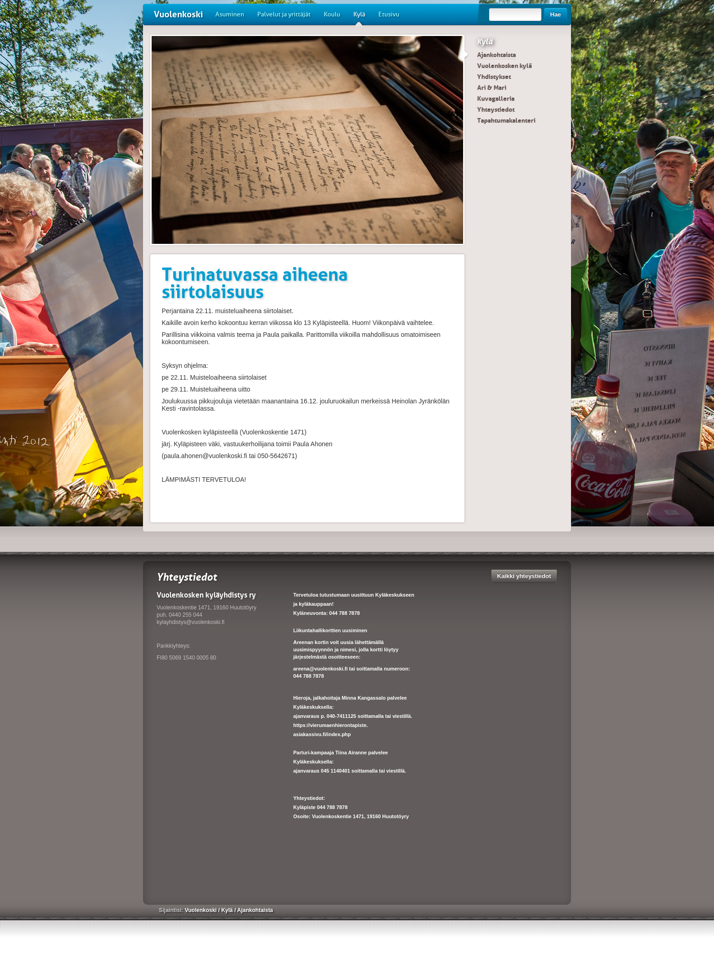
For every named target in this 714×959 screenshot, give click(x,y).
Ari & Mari (491, 87)
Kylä (359, 17)
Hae (555, 14)
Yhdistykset (494, 76)
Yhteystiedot (496, 109)
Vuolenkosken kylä (504, 66)
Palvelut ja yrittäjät (284, 14)
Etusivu (388, 14)
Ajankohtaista (496, 55)
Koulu (332, 14)
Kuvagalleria (496, 98)
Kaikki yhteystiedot (524, 575)
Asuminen (229, 14)
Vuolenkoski (178, 14)
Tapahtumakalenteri (506, 120)
